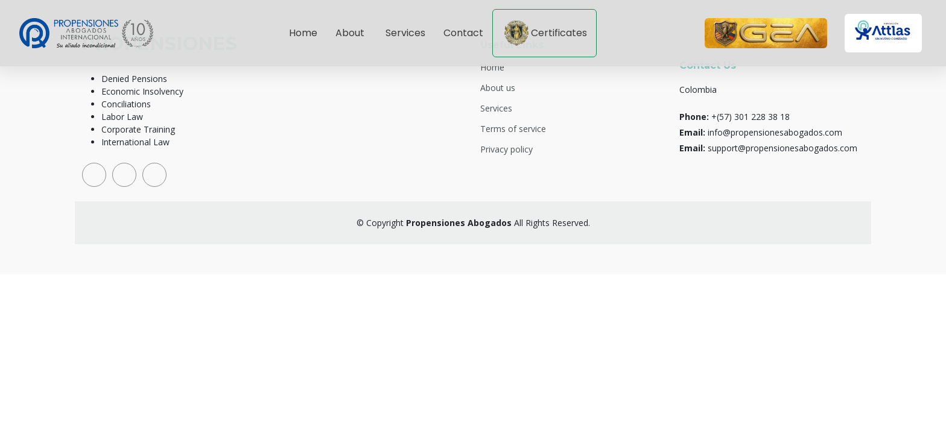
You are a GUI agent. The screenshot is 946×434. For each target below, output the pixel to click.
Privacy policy (506, 149)
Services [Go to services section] (405, 33)
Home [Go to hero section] (303, 33)
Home (492, 67)
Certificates (545, 33)
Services (496, 108)
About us (497, 88)
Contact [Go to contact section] (463, 33)
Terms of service (513, 129)
